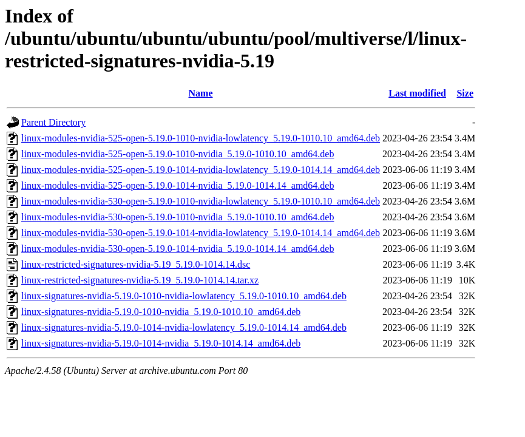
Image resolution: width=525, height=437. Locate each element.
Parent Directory (53, 122)
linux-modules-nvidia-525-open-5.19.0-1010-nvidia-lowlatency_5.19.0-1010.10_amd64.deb (200, 138)
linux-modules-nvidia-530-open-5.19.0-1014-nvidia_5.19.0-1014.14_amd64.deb (177, 248)
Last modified (417, 93)
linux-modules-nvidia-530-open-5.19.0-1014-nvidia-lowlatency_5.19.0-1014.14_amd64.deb (200, 233)
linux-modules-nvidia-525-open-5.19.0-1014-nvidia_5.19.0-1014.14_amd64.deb (177, 185)
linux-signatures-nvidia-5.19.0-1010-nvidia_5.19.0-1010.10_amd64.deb (160, 312)
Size (464, 93)
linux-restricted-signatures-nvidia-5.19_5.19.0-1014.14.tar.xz (140, 280)
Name (201, 93)
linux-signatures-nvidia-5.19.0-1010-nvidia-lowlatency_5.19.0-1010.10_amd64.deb (184, 296)
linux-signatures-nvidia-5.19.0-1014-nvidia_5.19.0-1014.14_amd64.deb (160, 343)
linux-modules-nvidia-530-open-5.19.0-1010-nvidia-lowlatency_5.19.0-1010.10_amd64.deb (200, 201)
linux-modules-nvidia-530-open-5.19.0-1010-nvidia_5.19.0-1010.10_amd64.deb (177, 217)
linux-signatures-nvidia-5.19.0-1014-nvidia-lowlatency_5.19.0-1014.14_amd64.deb (184, 327)
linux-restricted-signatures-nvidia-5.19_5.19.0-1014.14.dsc (135, 264)
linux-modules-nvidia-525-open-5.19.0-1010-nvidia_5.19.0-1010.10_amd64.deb (177, 154)
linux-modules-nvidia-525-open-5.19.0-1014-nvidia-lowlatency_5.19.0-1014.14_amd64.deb (200, 169)
